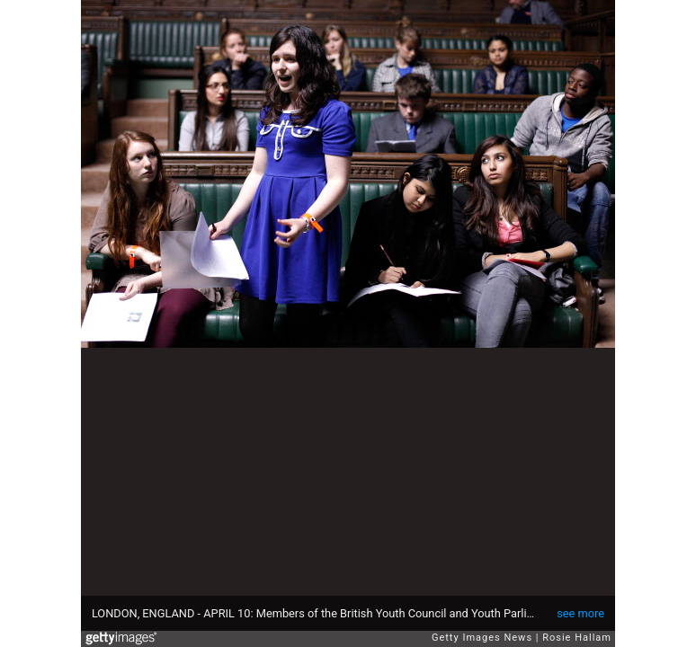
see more (580, 613)
